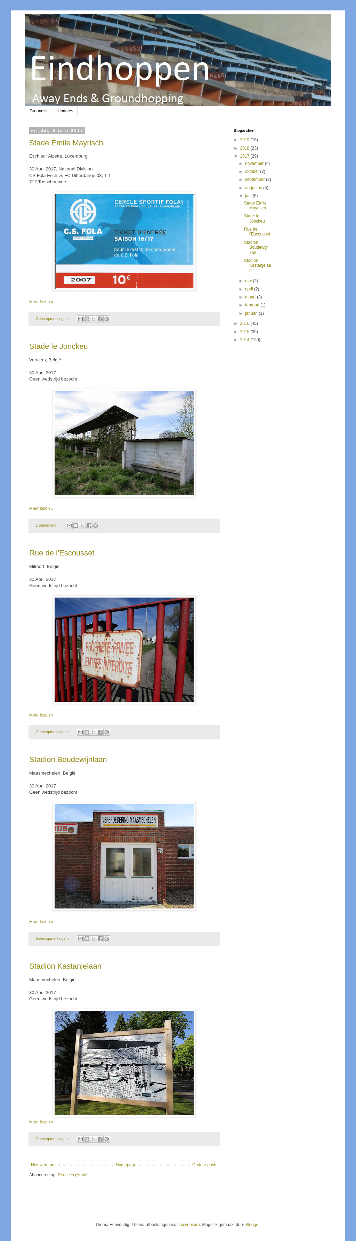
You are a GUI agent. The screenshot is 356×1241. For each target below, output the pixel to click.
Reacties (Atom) (73, 1174)
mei (249, 280)
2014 (245, 339)
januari (252, 313)
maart (251, 297)
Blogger (252, 1224)
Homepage (126, 1164)
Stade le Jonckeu (58, 346)
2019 (245, 139)
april (249, 289)
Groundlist (39, 111)
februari (252, 305)
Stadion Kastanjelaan (65, 966)
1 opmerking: (47, 525)
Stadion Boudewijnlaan (68, 759)
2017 (245, 156)
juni (249, 195)
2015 (245, 331)
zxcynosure (189, 1224)
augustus (254, 187)
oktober (252, 171)
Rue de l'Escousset (62, 553)
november (255, 163)
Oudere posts (204, 1164)
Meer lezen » (41, 301)
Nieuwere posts (45, 1164)
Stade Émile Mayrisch (66, 142)
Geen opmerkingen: (53, 319)
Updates (65, 111)
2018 (245, 148)
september (255, 179)
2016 (245, 323)
